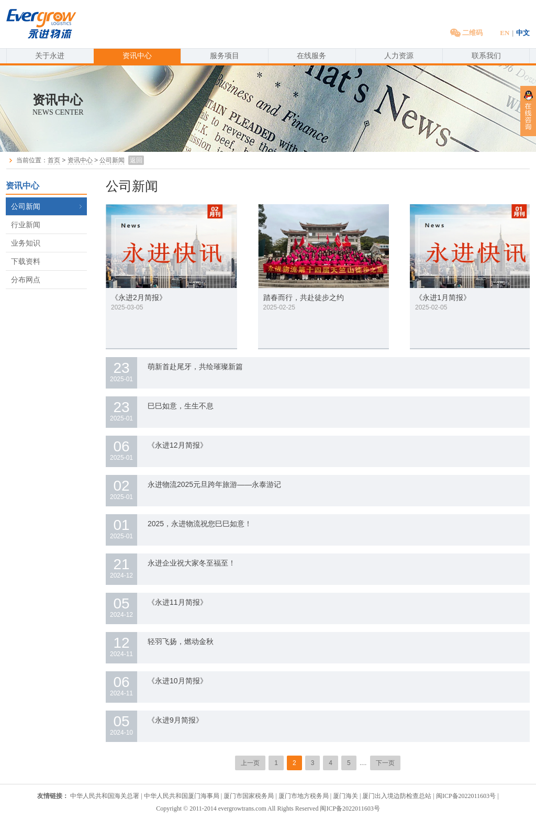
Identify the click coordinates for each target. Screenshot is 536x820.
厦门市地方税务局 (304, 796)
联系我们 (486, 56)
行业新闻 (25, 224)
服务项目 (224, 56)
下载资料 (25, 261)
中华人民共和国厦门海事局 (181, 796)
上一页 (250, 763)
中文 (523, 33)
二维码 (466, 33)
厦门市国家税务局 (249, 796)
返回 (136, 160)
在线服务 (311, 56)
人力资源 (399, 56)
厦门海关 (345, 796)
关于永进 (49, 56)
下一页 (385, 763)
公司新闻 (112, 160)
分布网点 (25, 279)
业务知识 (25, 243)
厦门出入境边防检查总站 (396, 796)
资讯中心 (137, 56)
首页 (54, 160)
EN (504, 33)
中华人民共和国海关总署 (104, 796)
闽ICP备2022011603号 (466, 796)
